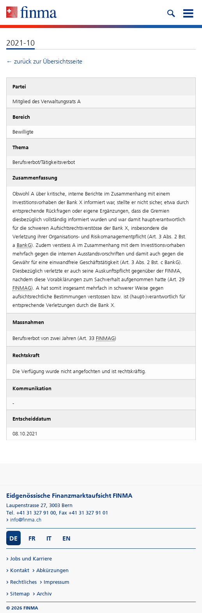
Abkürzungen (52, 570)
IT (48, 538)
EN (66, 538)
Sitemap (20, 594)
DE (13, 538)
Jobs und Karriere (31, 559)
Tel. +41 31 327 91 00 (31, 513)
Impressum (56, 582)
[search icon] (171, 12)
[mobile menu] (188, 12)
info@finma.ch (25, 520)
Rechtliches (23, 582)
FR (31, 538)
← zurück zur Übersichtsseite (44, 61)
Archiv (44, 594)
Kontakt (19, 570)
